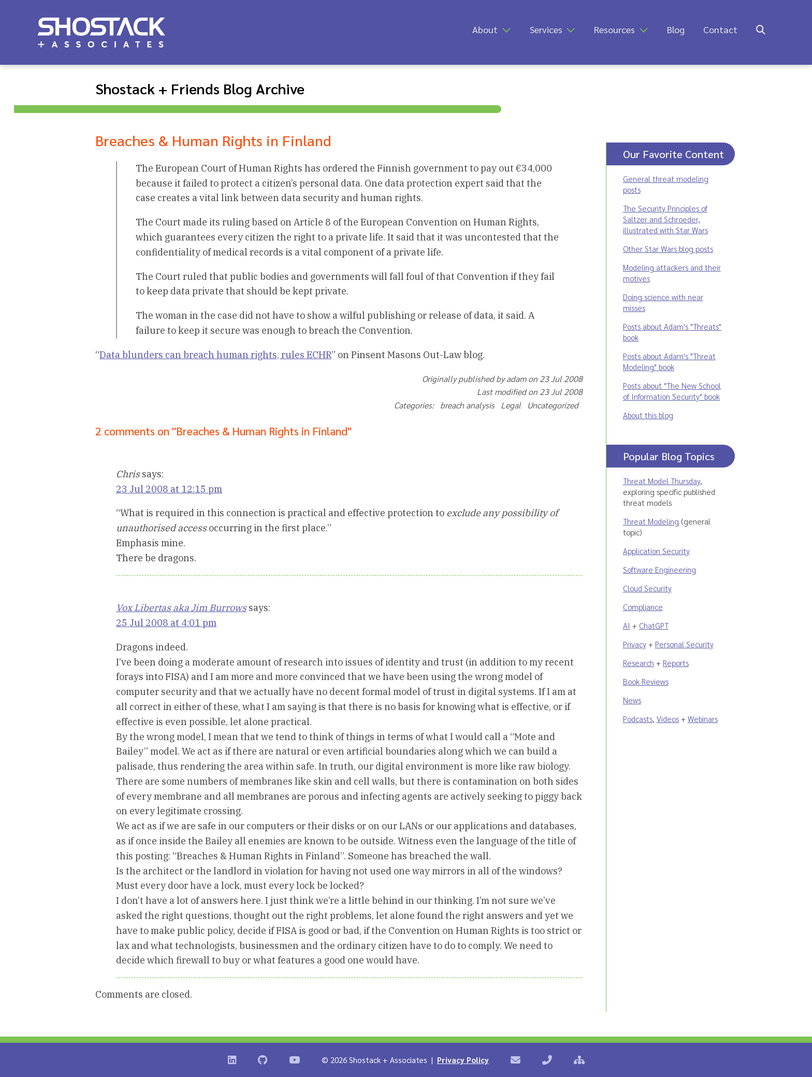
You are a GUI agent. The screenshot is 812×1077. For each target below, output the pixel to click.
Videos (668, 719)
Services (546, 29)
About (485, 29)
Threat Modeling (651, 521)
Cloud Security (647, 588)
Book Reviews (646, 681)
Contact (720, 29)
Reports (676, 663)
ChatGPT (654, 625)
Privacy (634, 644)
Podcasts (638, 719)
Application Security (656, 551)
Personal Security (684, 644)
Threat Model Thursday (661, 481)
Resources (614, 29)
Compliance (643, 607)
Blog (676, 29)
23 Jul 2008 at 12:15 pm (169, 489)
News (632, 700)
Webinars (703, 719)
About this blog (648, 415)
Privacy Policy (463, 1060)
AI (626, 625)
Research (638, 663)
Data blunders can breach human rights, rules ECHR (215, 355)
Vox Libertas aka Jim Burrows (181, 608)
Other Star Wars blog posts (668, 248)
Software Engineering (659, 569)
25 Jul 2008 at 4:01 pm (166, 623)
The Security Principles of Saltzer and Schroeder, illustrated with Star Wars (665, 219)
